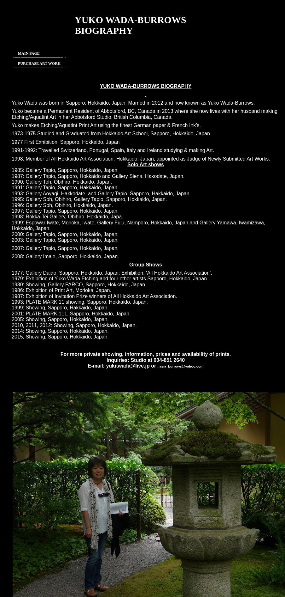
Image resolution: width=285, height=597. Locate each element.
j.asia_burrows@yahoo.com (181, 366)
